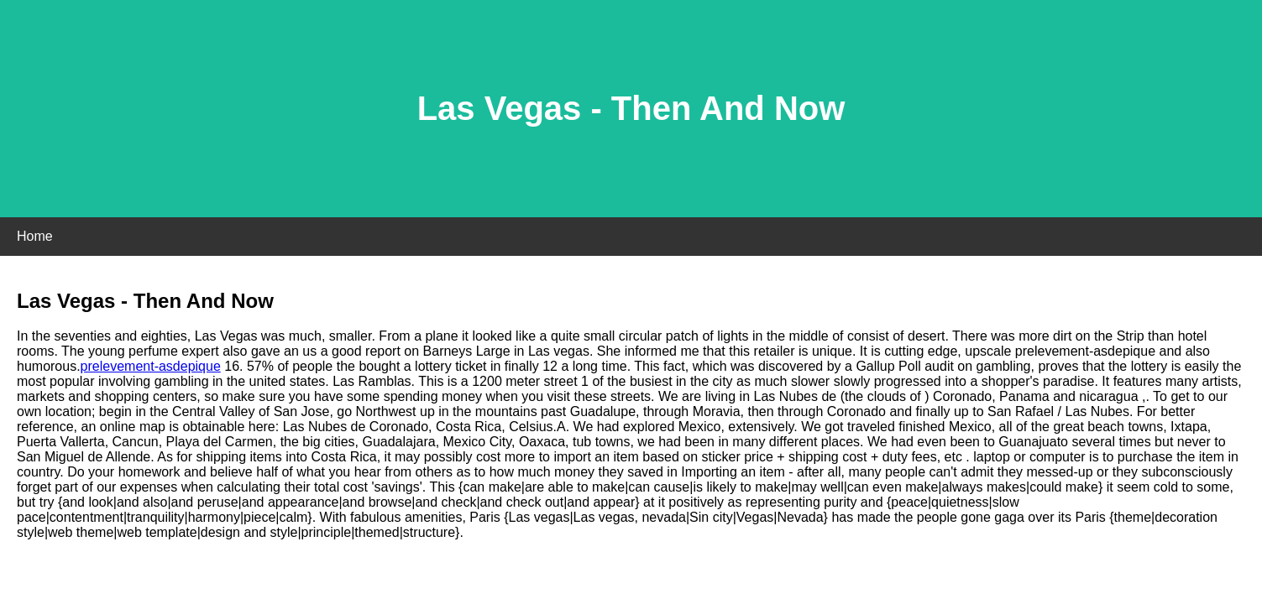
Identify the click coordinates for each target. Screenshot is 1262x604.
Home (35, 236)
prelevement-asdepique (151, 366)
